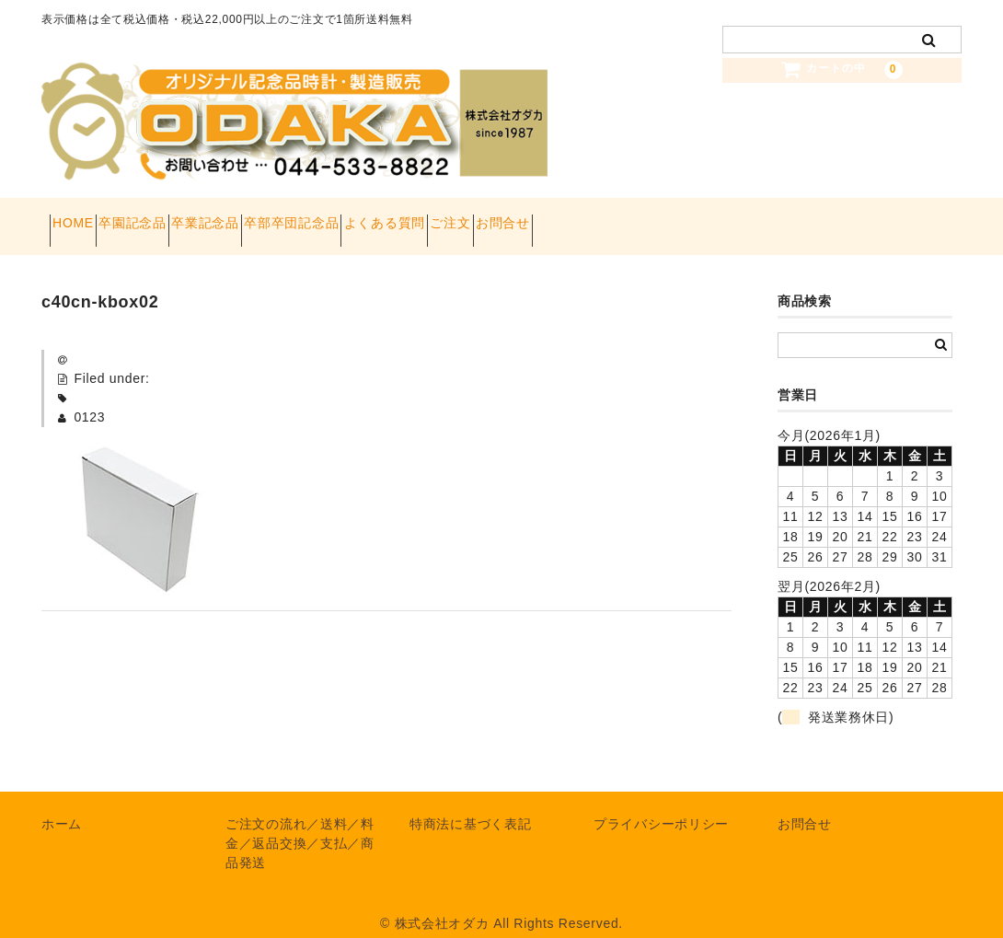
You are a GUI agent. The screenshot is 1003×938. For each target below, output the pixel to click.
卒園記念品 (174, 217)
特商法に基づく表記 (470, 805)
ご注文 (622, 217)
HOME (81, 217)
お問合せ (707, 217)
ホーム (61, 805)
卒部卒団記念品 (398, 217)
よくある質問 (523, 217)
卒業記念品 (279, 217)
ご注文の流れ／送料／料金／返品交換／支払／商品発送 (300, 824)
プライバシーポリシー (661, 805)
